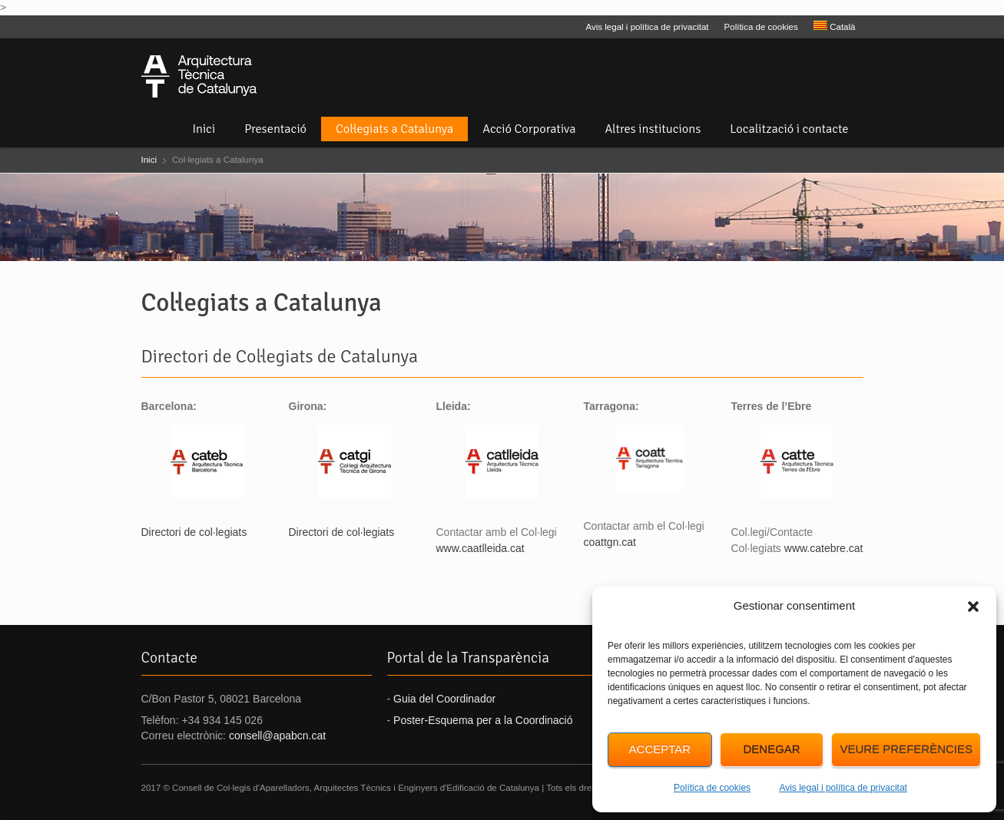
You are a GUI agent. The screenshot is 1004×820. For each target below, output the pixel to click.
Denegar (771, 749)
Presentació (275, 129)
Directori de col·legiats (194, 532)
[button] (973, 606)
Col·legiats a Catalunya (394, 129)
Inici (203, 129)
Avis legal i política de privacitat (843, 787)
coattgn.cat (610, 542)
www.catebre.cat (823, 548)
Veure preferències (906, 749)
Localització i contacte (789, 129)
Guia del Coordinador (444, 699)
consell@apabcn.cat (277, 735)
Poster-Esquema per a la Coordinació (482, 720)
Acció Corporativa (528, 129)
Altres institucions (653, 129)
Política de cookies (712, 787)
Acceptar (660, 749)
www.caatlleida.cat (480, 548)
